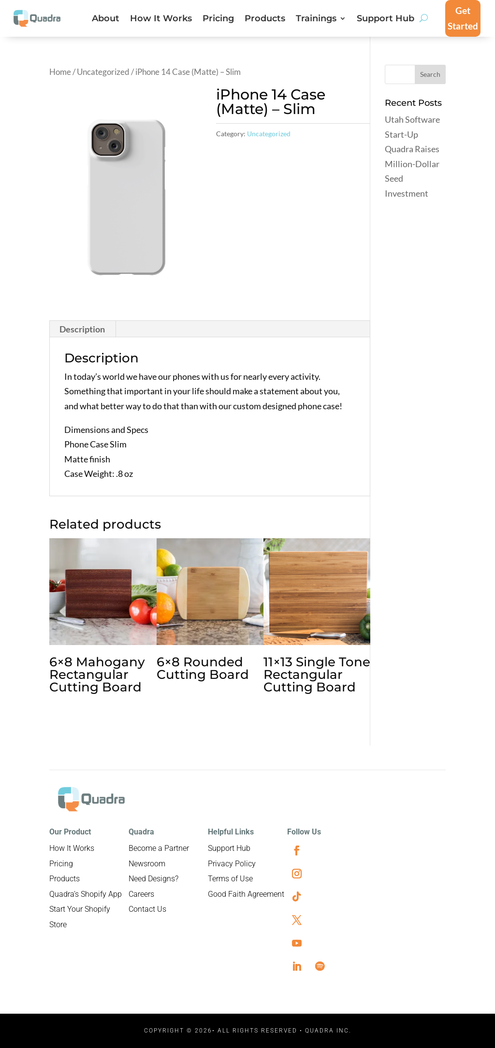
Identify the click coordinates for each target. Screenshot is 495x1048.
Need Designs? (153, 878)
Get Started (463, 18)
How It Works (161, 19)
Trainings (316, 19)
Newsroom (147, 863)
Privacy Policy (232, 863)
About (105, 19)
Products (265, 19)
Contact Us (147, 909)
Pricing (218, 19)
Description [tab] (82, 329)
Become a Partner (159, 848)
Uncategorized (103, 72)
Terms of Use (230, 878)
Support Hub (385, 19)
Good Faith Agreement (246, 894)
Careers (141, 894)
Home (60, 72)
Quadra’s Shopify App (85, 894)
